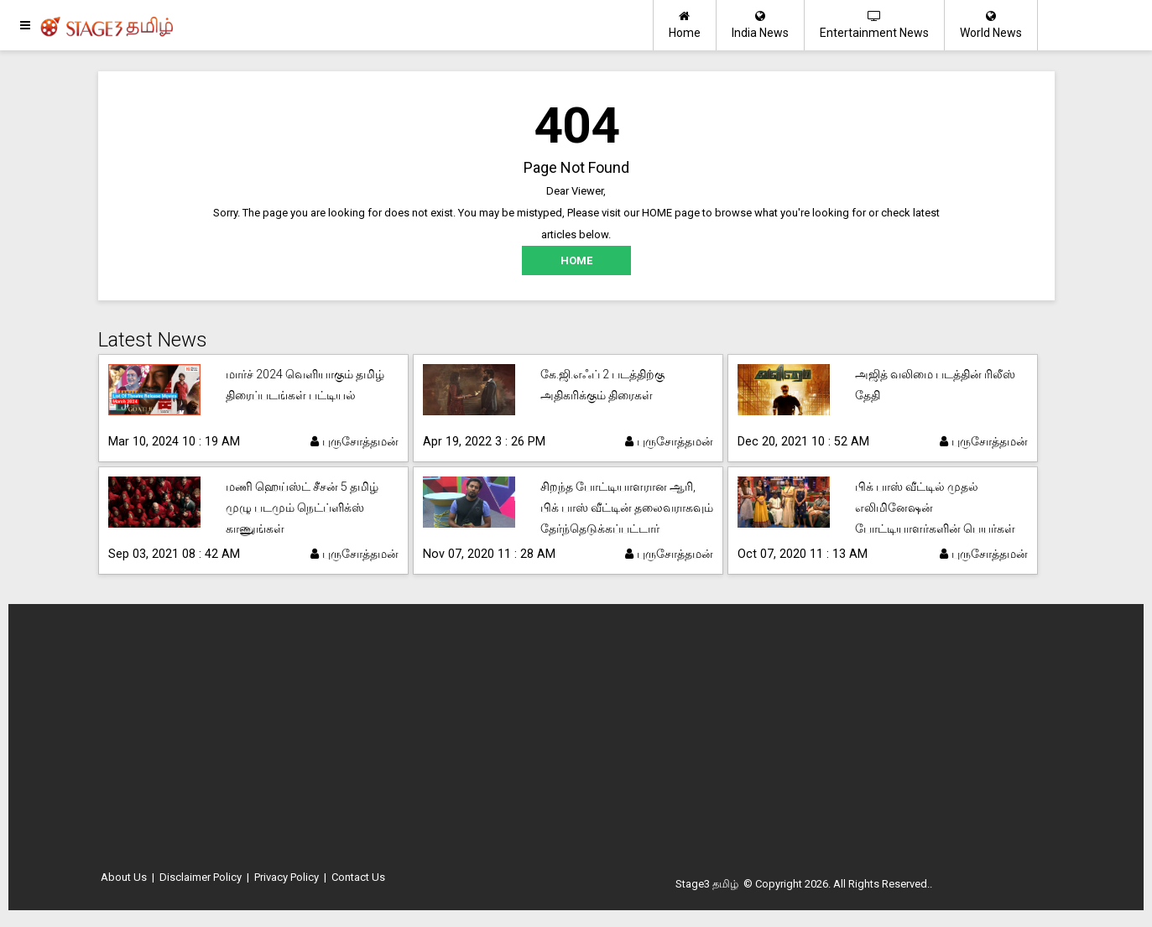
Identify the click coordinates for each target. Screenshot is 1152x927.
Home (685, 24)
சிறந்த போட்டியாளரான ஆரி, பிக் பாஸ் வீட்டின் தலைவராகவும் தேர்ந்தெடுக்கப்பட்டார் (626, 507)
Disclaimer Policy (200, 877)
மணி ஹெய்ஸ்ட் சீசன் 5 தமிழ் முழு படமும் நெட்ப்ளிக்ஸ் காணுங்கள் (302, 507)
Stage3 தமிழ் (706, 884)
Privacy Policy (286, 877)
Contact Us (358, 877)
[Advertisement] (576, 742)
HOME (576, 260)
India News (760, 24)
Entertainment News (874, 24)
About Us (124, 877)
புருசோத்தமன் (354, 441)
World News (991, 24)
